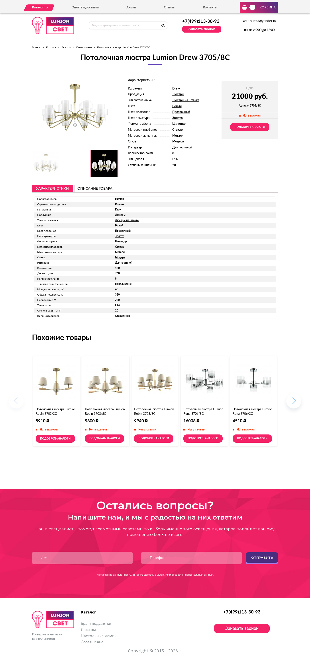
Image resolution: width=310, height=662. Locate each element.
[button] (294, 403)
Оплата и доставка (85, 7)
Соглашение (92, 642)
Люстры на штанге (185, 100)
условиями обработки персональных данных (185, 574)
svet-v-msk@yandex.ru (259, 21)
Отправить (262, 557)
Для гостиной (182, 147)
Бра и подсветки (96, 624)
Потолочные (84, 47)
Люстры (66, 47)
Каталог (51, 47)
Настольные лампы (99, 636)
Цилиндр (179, 123)
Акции (131, 7)
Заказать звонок (201, 29)
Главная (36, 47)
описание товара (94, 188)
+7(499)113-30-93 (201, 21)
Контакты (210, 7)
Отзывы (169, 7)
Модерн (178, 141)
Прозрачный (181, 112)
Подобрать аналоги (250, 127)
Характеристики (52, 188)
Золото (177, 118)
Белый (177, 106)
